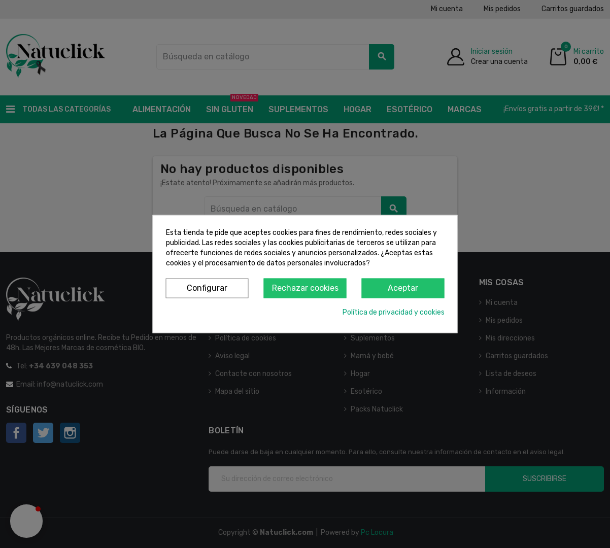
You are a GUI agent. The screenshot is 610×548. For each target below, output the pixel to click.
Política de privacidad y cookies (394, 311)
